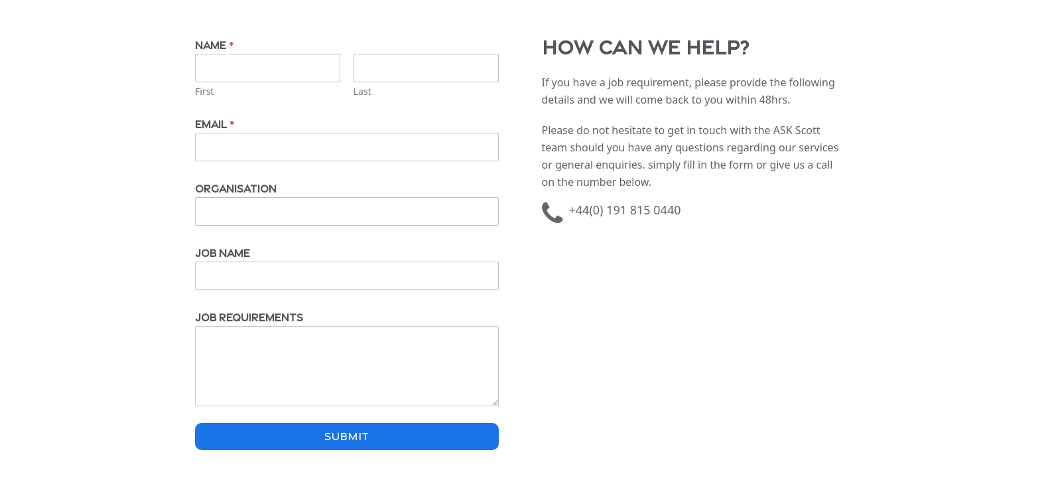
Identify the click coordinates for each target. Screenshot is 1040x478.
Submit (346, 434)
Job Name (222, 252)
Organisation (236, 187)
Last (362, 91)
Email (214, 123)
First (204, 91)
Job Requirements (249, 316)
